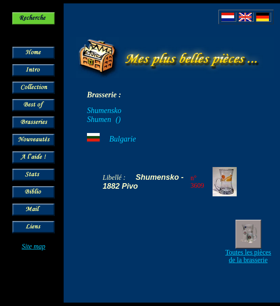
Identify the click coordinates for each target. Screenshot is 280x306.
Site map (33, 246)
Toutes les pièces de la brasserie (248, 256)
